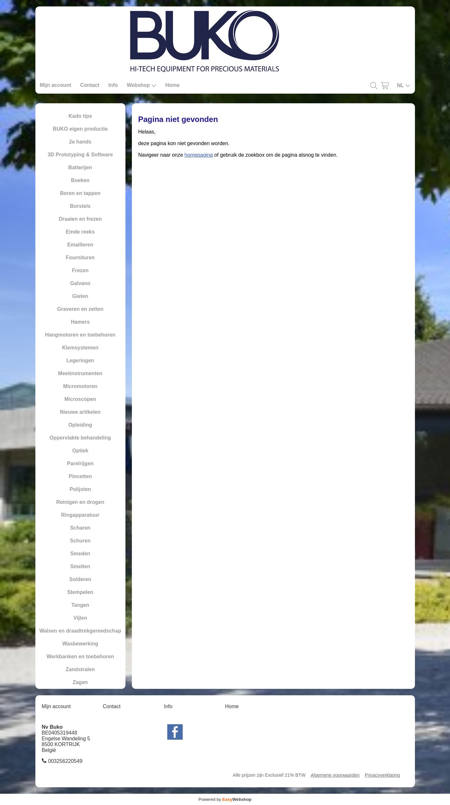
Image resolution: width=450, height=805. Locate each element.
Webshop (141, 85)
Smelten (80, 566)
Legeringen (80, 360)
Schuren (80, 540)
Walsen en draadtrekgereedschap (80, 631)
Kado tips (80, 116)
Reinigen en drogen (80, 502)
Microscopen (80, 399)
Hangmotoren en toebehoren (80, 335)
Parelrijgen (80, 463)
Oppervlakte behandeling (80, 437)
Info (113, 85)
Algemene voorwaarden (335, 775)
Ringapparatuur (80, 515)
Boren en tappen (80, 193)
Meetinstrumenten (80, 373)
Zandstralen (80, 669)
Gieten (80, 296)
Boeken (80, 180)
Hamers (80, 322)
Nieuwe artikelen (80, 412)
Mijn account (55, 85)
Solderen (80, 579)
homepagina (199, 155)
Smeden (80, 553)
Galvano (80, 283)
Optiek (80, 450)
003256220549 (65, 761)
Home (172, 85)
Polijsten (80, 489)
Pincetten (80, 476)
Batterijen (80, 167)
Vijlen (80, 618)
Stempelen (80, 592)
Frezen (80, 270)
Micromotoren (80, 386)
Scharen (80, 528)
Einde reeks (80, 232)
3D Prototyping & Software (80, 154)
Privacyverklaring (382, 775)
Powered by (225, 799)
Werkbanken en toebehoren (80, 656)
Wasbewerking (80, 643)
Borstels (80, 206)
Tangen (80, 605)
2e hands (80, 141)
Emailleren (80, 244)
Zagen (80, 682)
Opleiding (80, 425)
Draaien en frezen (80, 219)
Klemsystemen (80, 347)
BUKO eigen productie (80, 129)
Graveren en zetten (80, 309)
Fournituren (80, 257)
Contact (89, 85)
